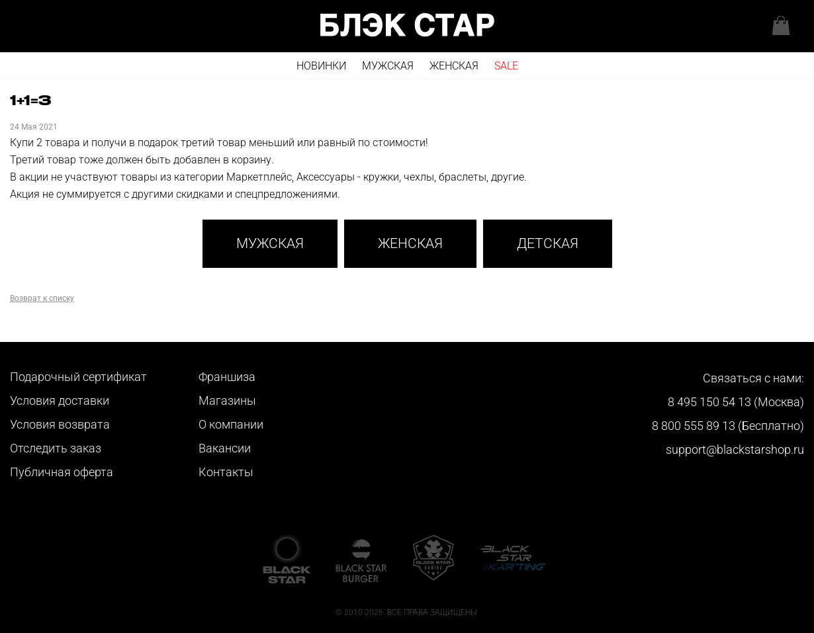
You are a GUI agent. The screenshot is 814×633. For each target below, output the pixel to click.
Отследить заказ (55, 448)
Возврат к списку (42, 298)
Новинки (321, 66)
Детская (547, 243)
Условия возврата (60, 424)
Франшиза (227, 377)
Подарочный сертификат (78, 377)
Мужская (388, 66)
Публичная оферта (61, 472)
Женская (454, 66)
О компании (231, 424)
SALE (506, 66)
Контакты (226, 472)
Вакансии (225, 448)
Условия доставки (59, 400)
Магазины (227, 400)
